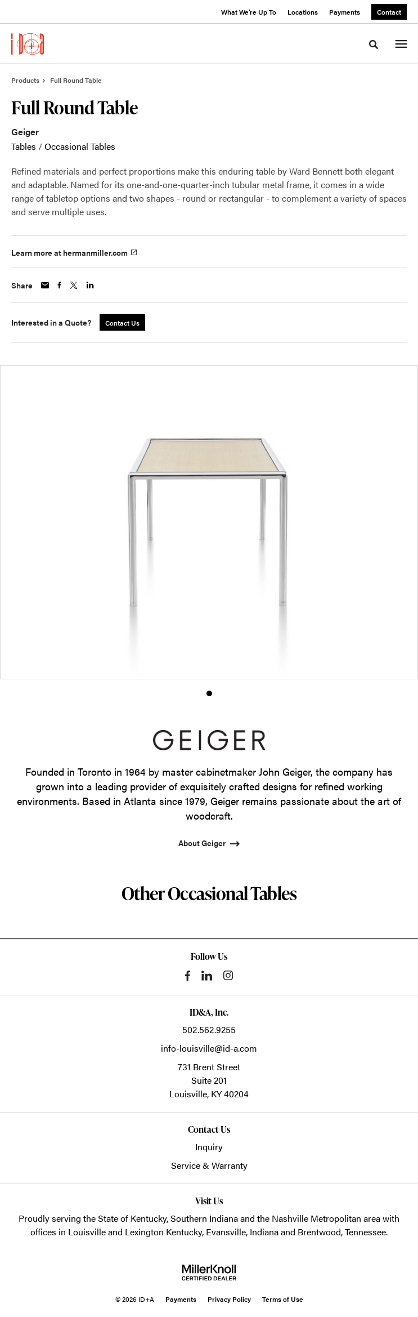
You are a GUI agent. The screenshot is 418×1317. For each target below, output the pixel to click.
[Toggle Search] (373, 44)
